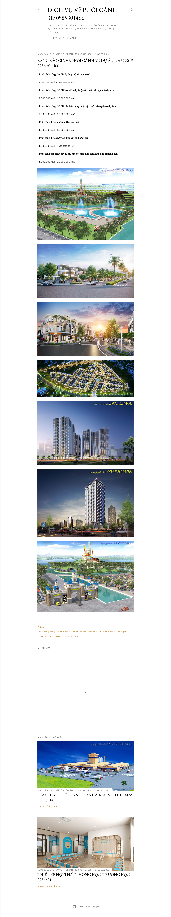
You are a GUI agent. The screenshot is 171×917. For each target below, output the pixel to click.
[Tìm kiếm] (132, 9)
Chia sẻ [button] (40, 627)
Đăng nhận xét (54, 806)
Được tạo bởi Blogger (85, 907)
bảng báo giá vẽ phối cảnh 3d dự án (61, 631)
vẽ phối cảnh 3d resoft (90, 631)
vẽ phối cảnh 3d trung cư (114, 631)
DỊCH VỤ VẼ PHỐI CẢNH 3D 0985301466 (82, 14)
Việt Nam (74, 636)
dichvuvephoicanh (62, 38)
